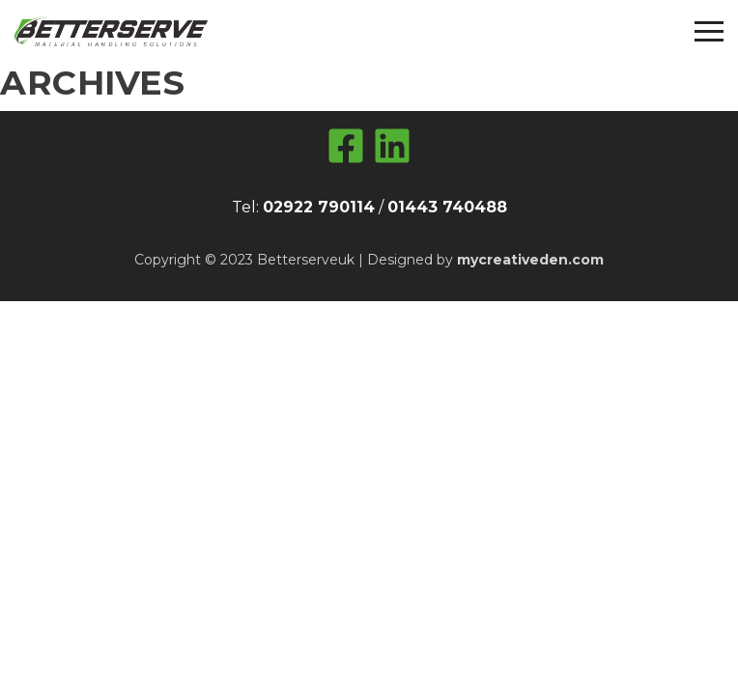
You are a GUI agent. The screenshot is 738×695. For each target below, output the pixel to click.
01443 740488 (447, 207)
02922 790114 (319, 207)
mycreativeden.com (530, 259)
